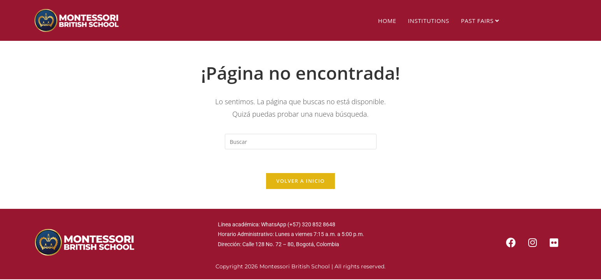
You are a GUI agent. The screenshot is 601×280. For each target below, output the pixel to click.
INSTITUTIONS (428, 20)
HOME (387, 20)
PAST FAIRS (480, 20)
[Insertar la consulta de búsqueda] (301, 141)
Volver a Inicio (300, 180)
